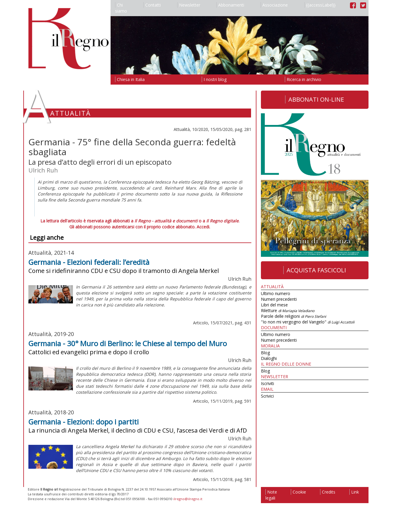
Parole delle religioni (293, 316)
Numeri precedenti (279, 299)
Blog (265, 352)
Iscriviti (267, 383)
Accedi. (203, 227)
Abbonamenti (230, 5)
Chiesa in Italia (130, 79)
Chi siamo (121, 8)
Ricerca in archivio (303, 79)
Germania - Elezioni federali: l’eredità (88, 262)
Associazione (274, 5)
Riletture (287, 310)
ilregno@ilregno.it (187, 499)
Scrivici (267, 396)
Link (354, 492)
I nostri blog (214, 79)
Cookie (298, 492)
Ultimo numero (275, 293)
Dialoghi (269, 358)
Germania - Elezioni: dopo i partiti (83, 422)
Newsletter (188, 5)
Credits (327, 492)
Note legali (271, 495)
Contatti (152, 5)
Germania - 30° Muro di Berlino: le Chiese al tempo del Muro (127, 343)
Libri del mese (274, 305)
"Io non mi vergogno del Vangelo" (307, 322)
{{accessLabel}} (320, 5)
